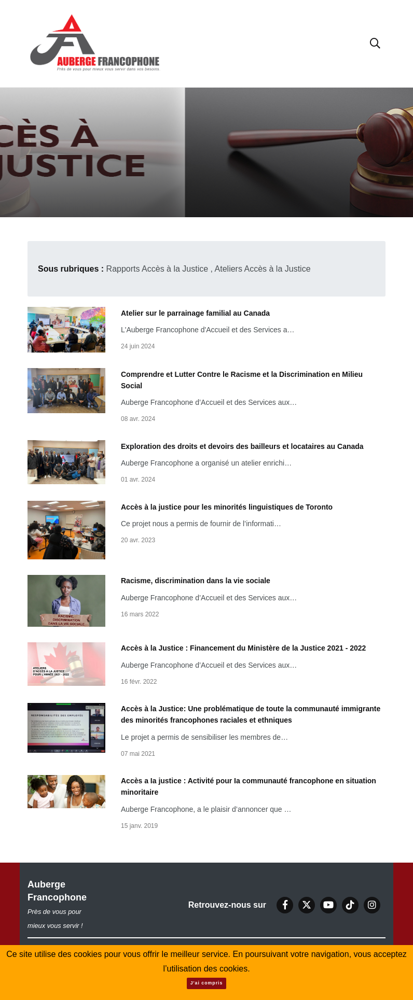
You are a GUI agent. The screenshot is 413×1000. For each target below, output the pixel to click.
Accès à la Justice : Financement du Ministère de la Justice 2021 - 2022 (243, 648)
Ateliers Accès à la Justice (263, 268)
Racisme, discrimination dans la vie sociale (195, 580)
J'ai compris (206, 982)
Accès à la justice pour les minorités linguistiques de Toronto (227, 506)
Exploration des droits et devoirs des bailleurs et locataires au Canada (242, 446)
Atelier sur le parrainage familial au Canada (195, 312)
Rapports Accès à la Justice (157, 268)
